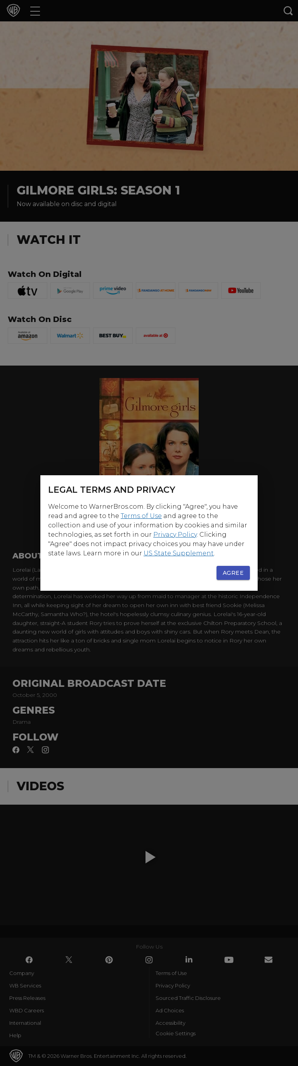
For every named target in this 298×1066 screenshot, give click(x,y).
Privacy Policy (175, 534)
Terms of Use (141, 516)
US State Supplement (179, 553)
